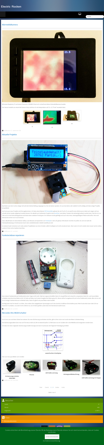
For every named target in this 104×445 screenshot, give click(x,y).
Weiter (57, 387)
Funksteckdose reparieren (13, 235)
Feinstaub (48, 221)
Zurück (47, 387)
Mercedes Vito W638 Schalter (14, 313)
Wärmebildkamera (10, 24)
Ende (63, 387)
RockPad (56, 213)
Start (41, 387)
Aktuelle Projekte (9, 134)
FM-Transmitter (48, 211)
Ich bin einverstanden (52, 437)
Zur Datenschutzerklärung (51, 441)
